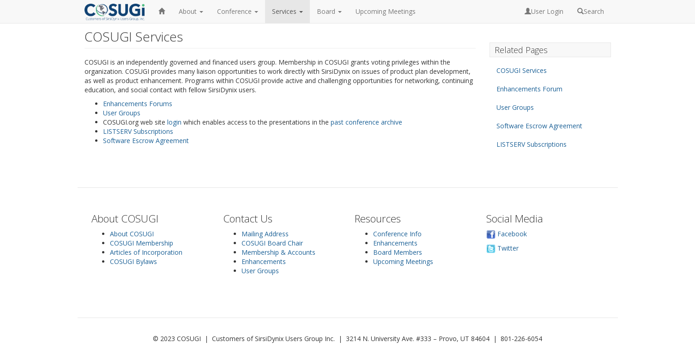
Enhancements (264, 261)
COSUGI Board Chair (272, 243)
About (191, 11)
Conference (237, 11)
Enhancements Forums (137, 103)
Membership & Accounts (278, 252)
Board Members (397, 252)
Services (287, 11)
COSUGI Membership (141, 243)
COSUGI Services (521, 70)
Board (329, 11)
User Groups (121, 112)
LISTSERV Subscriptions (138, 131)
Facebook (506, 233)
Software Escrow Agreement (146, 140)
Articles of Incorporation (146, 252)
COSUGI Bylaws (133, 261)
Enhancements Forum (529, 88)
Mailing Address (265, 233)
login (174, 122)
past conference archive (366, 122)
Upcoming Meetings (386, 11)
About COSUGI (132, 233)
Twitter (502, 248)
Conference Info (397, 233)
